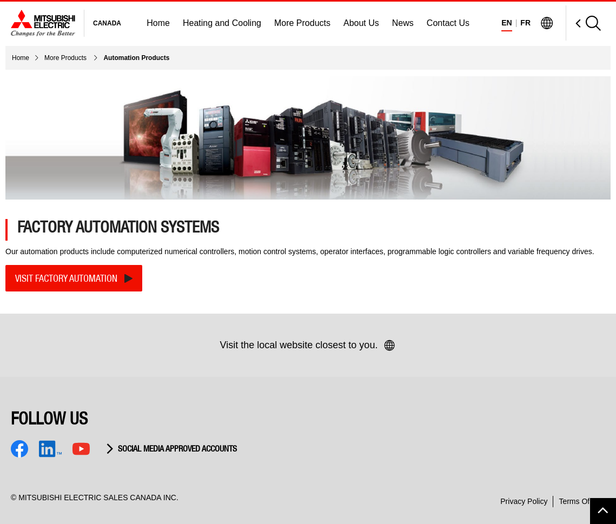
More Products (302, 23)
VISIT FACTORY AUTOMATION (66, 278)
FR (525, 22)
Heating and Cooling (222, 23)
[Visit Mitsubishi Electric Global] (547, 23)
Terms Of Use (582, 501)
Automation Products (136, 58)
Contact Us (448, 23)
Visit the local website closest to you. (308, 345)
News (403, 23)
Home (158, 23)
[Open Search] (583, 23)
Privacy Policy (523, 501)
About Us (361, 23)
